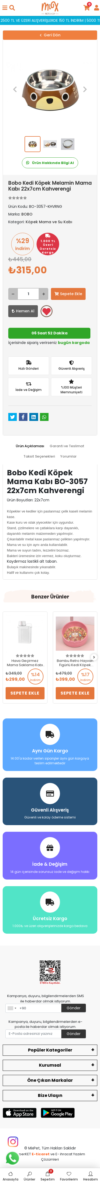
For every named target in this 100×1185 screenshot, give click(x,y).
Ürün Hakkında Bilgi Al (50, 162)
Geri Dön (50, 35)
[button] (15, 89)
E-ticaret (41, 1154)
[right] (94, 657)
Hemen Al (23, 311)
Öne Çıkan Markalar (50, 1080)
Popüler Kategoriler (50, 1050)
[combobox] (12, 1008)
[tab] (30, 446)
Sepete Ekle (68, 293)
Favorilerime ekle (46, 311)
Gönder (74, 1008)
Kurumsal (50, 1065)
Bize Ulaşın (50, 1095)
